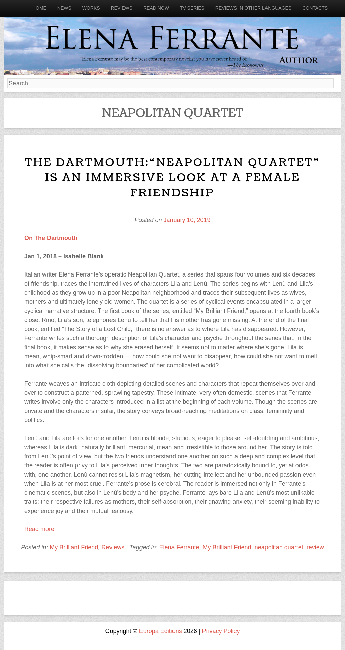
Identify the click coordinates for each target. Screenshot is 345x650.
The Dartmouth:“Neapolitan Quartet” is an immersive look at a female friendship (172, 177)
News (64, 8)
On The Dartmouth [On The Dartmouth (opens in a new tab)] (50, 238)
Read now (156, 8)
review (315, 547)
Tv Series (192, 8)
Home (39, 8)
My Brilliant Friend (74, 547)
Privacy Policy (221, 631)
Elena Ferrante (179, 547)
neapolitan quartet (279, 547)
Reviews (121, 8)
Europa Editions (160, 631)
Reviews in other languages (253, 8)
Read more (39, 529)
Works (91, 8)
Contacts (315, 8)
